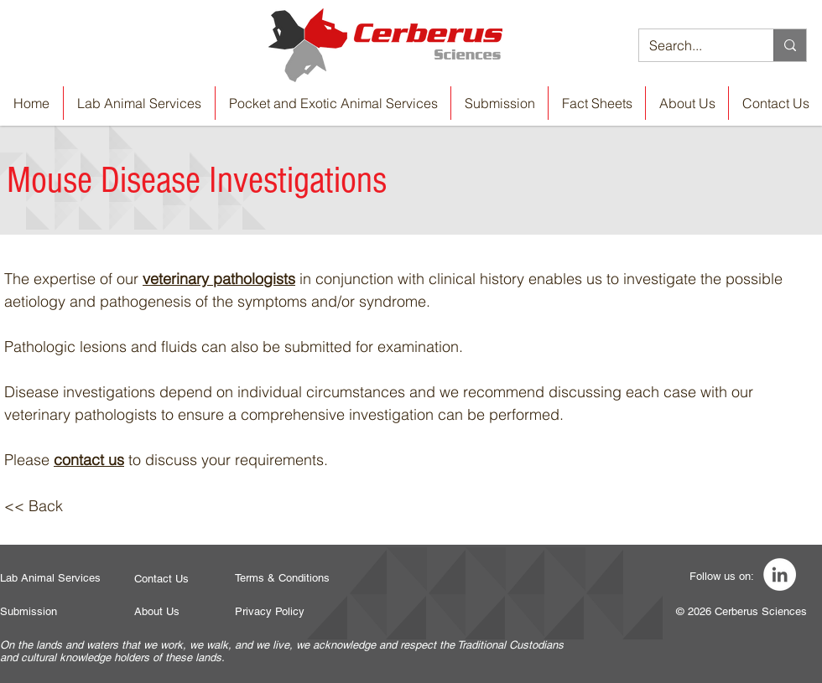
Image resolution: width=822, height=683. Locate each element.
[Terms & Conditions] (283, 578)
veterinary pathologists (219, 278)
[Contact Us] (161, 579)
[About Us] (156, 611)
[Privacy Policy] (270, 611)
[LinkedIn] (779, 574)
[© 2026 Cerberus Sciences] (741, 611)
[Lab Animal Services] (50, 578)
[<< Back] (33, 506)
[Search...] (693, 45)
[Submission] (29, 611)
